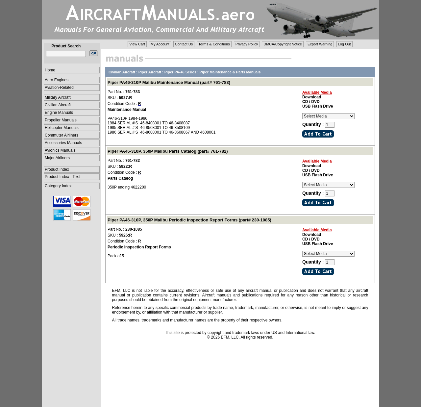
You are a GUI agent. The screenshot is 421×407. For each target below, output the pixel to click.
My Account (160, 44)
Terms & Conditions (214, 44)
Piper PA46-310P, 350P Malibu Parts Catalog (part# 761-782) (168, 151)
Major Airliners (57, 158)
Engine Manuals (59, 112)
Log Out (344, 44)
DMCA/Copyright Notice (282, 44)
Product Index (57, 169)
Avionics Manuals (60, 150)
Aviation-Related (59, 87)
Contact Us (184, 44)
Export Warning (320, 44)
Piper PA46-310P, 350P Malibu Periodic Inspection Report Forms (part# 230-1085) (189, 219)
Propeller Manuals (61, 120)
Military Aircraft (58, 97)
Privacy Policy (246, 44)
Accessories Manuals (63, 142)
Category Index (58, 186)
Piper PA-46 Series (180, 72)
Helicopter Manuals (62, 127)
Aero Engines (56, 80)
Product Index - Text (62, 176)
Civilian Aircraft (58, 105)
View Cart (137, 44)
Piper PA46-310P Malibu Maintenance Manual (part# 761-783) (169, 82)
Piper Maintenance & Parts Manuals (230, 72)
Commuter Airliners (61, 135)
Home (50, 70)
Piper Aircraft (149, 72)
